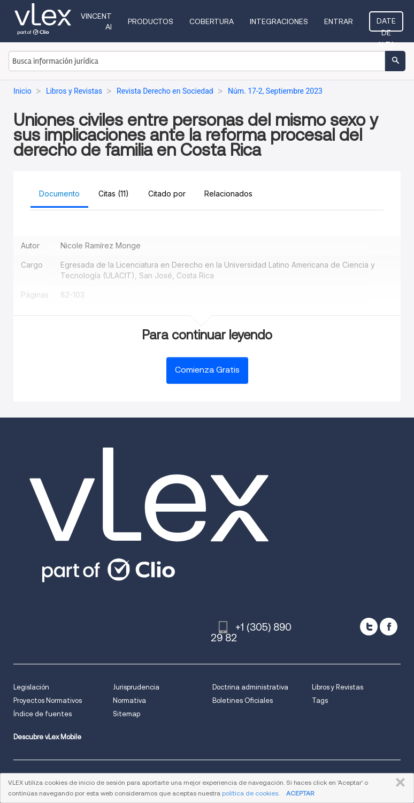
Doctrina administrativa (250, 687)
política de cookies (250, 793)
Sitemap (126, 714)
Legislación (31, 687)
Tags (320, 700)
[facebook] (388, 626)
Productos (150, 21)
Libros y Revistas (337, 687)
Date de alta (386, 24)
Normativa (129, 700)
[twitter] (369, 626)
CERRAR (398, 782)
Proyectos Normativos (47, 700)
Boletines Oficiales (242, 700)
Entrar (338, 21)
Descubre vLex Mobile (47, 737)
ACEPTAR (300, 793)
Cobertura (211, 21)
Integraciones (279, 21)
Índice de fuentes (42, 714)
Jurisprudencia (136, 687)
